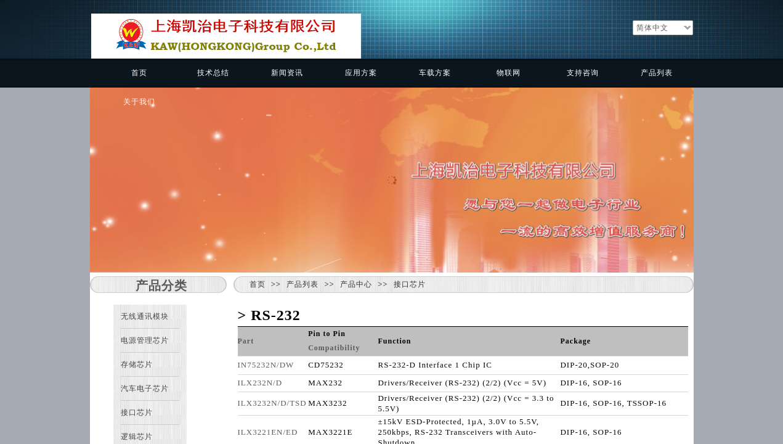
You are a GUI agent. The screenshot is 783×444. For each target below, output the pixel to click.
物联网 (509, 72)
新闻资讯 (287, 72)
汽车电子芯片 (145, 388)
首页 (139, 72)
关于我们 (139, 101)
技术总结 (213, 72)
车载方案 (435, 72)
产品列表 (657, 72)
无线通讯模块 (145, 316)
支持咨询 (583, 72)
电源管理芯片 (145, 340)
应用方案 (361, 72)
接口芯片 (410, 284)
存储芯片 (137, 364)
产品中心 (356, 284)
